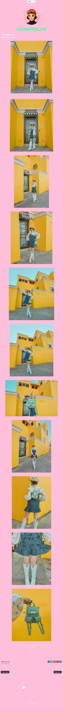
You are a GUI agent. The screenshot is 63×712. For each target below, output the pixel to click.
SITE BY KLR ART (31, 703)
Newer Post (5, 672)
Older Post (57, 672)
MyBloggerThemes (27, 705)
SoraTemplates (10, 705)
